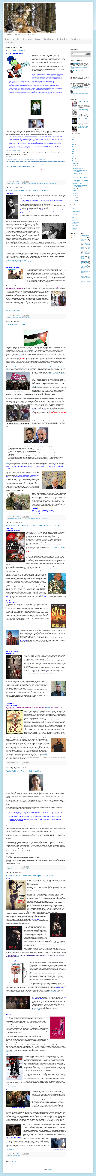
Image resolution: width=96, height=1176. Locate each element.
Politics (83, 242)
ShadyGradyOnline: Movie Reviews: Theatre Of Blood (79, 67)
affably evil (30, 1140)
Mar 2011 (75, 197)
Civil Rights (84, 266)
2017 (73, 149)
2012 (73, 158)
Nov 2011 (75, 163)
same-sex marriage (39, 78)
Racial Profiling (27, 868)
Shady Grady (76, 63)
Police (82, 254)
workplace (54, 183)
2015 (73, 153)
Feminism (83, 258)
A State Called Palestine (15, 324)
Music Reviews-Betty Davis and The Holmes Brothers (27, 191)
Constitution (17, 183)
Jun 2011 (75, 192)
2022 (73, 141)
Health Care (26, 183)
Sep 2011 (75, 167)
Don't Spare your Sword (30, 307)
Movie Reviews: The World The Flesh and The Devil (83, 110)
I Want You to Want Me (11, 307)
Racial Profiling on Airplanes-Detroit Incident (23, 771)
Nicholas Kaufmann (75, 222)
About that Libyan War (77, 183)
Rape (82, 262)
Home (7, 39)
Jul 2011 (75, 190)
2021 (73, 142)
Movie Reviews (76, 39)
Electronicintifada (75, 216)
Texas (87, 273)
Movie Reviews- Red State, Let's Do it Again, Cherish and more (31, 876)
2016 (73, 151)
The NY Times (74, 229)
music (23, 317)
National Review (75, 220)
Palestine (28, 518)
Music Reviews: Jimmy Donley (84, 101)
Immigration (85, 261)
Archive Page (10, 42)
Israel (25, 518)
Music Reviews (49, 39)
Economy (86, 253)
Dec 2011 (75, 161)
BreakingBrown (75, 213)
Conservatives (84, 272)
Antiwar (73, 208)
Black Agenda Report (76, 210)
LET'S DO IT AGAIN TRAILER (38, 1009)
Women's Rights (49, 183)
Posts (73, 235)
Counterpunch (74, 214)
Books (10, 764)
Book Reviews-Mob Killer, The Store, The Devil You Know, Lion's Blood (34, 526)
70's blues (8, 261)
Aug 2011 (75, 188)
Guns (87, 262)
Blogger (50, 1169)
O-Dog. (27, 556)
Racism (88, 244)
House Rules (27, 39)
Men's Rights (84, 263)
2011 (73, 160)
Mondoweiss (74, 219)
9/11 (10, 868)
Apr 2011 (75, 195)
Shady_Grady (42, 183)
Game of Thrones (85, 243)
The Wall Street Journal (31, 138)
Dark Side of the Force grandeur (58, 547)
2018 (73, 148)
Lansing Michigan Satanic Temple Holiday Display (83, 127)
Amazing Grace (39, 307)
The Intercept (74, 228)
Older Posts (63, 1159)
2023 (73, 139)
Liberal (38, 183)
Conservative (83, 267)
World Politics (45, 518)
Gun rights (88, 281)
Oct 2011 (75, 165)
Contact (37, 39)
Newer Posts (8, 1159)
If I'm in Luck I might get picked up (13, 260)
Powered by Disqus (74, 95)
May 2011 (75, 193)
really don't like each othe (52, 991)
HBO (86, 246)
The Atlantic (74, 226)
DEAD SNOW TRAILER (11, 1086)
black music (11, 317)
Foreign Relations (12, 518)
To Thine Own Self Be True (16, 51)
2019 (73, 146)
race (89, 251)
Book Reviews (62, 39)
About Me (16, 39)
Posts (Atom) (14, 1161)
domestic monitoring (21, 868)
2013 (73, 156)
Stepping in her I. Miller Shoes (26, 261)
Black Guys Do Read (76, 211)
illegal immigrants (86, 268)
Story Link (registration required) (13, 150)
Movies (19, 1155)
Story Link (8, 98)
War (37, 518)
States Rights (84, 275)
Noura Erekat (74, 223)
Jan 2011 (75, 200)
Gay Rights (22, 183)
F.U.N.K (24, 260)
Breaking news (12, 183)
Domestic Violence (84, 271)
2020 (73, 144)
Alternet (73, 206)
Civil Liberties (87, 252)
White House (40, 518)
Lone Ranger (16, 261)
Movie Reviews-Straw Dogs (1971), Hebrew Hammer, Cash (80, 186)
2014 (73, 155)
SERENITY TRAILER (10, 1149)
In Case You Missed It (33, 183)
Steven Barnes (75, 225)
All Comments (74, 238)
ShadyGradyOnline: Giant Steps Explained (77, 93)
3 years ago (77, 74)
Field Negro (74, 217)
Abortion (82, 276)
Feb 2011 (75, 199)
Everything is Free (21, 307)
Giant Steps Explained (82, 118)
